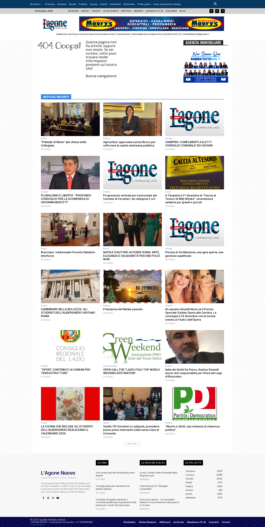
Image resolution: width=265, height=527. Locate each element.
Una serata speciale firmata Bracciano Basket (115, 474)
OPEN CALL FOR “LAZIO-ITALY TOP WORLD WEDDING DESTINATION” (131, 371)
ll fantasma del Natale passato (123, 309)
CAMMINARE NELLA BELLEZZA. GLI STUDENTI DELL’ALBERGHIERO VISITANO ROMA (68, 312)
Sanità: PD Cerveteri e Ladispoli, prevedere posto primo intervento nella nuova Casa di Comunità (131, 430)
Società (168, 138)
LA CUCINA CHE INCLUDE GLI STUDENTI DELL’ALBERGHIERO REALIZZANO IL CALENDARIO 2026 (67, 430)
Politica (106, 138)
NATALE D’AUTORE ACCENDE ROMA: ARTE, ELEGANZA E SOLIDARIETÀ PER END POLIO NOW (132, 255)
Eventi (44, 138)
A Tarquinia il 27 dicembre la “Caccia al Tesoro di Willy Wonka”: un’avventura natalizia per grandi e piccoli (190, 199)
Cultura (106, 305)
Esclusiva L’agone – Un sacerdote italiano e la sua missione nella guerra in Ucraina (159, 501)
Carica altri (132, 443)
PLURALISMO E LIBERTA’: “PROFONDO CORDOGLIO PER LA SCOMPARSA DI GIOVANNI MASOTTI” (66, 199)
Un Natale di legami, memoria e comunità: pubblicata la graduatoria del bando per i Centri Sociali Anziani (116, 501)
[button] (215, 4)
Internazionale (110, 366)
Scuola (44, 305)
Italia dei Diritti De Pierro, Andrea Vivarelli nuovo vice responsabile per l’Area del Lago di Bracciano (193, 373)
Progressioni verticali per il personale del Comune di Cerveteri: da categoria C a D (130, 197)
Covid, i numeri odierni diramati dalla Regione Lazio (158, 474)
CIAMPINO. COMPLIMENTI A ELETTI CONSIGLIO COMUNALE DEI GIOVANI (189, 143)
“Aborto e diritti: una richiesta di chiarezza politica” (192, 428)
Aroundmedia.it (37, 524)
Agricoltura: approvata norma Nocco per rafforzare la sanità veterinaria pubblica (129, 143)
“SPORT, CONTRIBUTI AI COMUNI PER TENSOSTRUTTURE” (66, 371)
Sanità (106, 423)
